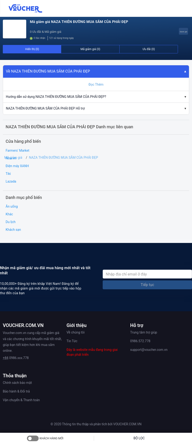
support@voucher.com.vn (148, 350)
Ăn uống (12, 206)
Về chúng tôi (76, 332)
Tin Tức (72, 341)
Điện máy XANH (17, 166)
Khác (9, 214)
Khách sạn (13, 229)
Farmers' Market (17, 150)
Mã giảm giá (13, 157)
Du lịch (10, 222)
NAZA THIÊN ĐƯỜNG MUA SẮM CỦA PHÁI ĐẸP (63, 157)
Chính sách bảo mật (17, 383)
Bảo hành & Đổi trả (16, 391)
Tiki (8, 174)
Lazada (11, 181)
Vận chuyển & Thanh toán (21, 400)
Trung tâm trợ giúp (143, 332)
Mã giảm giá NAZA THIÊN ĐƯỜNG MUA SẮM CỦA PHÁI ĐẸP (79, 22)
